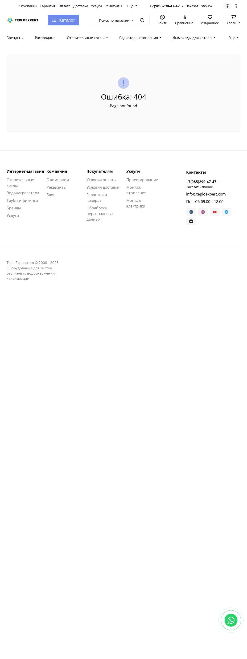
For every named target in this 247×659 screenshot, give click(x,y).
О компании (27, 6)
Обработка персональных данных (99, 213)
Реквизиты (113, 6)
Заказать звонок (199, 6)
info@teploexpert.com (206, 194)
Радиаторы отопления (138, 37)
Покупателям (99, 171)
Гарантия (48, 6)
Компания (56, 171)
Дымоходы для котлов (192, 37)
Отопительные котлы (85, 37)
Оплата (64, 6)
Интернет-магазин (25, 171)
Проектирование (142, 179)
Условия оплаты (101, 179)
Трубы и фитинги (22, 200)
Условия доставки (102, 187)
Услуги (96, 6)
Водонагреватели (23, 193)
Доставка (80, 6)
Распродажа (45, 37)
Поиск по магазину (114, 20)
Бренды (13, 37)
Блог (50, 194)
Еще (130, 6)
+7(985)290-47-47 (165, 6)
